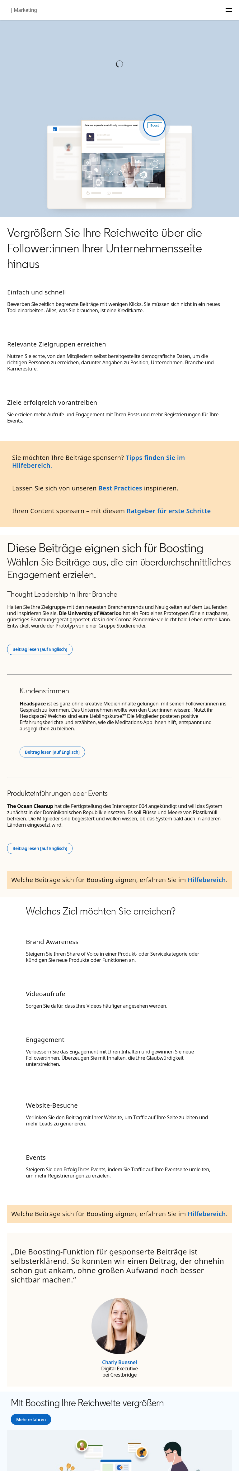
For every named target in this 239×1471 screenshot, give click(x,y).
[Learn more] (31, 1419)
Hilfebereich (207, 880)
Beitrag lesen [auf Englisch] (42, 649)
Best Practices (120, 488)
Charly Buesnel (119, 1362)
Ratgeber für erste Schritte (169, 511)
